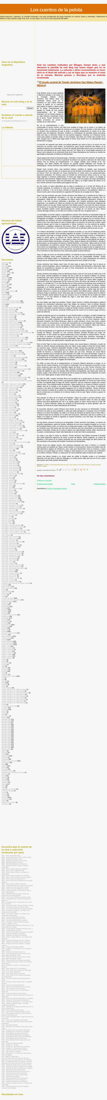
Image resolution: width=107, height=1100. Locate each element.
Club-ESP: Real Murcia (9, 463)
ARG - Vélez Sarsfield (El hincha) (13, 1010)
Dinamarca (5, 603)
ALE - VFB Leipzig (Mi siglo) (11, 855)
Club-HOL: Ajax (7, 487)
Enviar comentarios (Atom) (57, 488)
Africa (3, 264)
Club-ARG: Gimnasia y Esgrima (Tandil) (15, 344)
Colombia (5, 585)
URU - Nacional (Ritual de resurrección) (15, 1078)
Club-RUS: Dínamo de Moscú (11, 553)
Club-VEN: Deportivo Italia (10, 581)
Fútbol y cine (6, 646)
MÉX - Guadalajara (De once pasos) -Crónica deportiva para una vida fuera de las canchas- (17, 1062)
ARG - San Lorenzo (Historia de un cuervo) (16, 986)
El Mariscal (5, 616)
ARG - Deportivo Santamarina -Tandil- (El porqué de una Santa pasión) (15, 894)
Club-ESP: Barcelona (9, 449)
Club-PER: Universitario (9, 546)
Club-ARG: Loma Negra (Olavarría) (13, 357)
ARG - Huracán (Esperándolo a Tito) (14, 918)
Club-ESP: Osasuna (8, 458)
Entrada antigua (99, 484)
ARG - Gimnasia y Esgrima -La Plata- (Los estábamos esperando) (16, 914)
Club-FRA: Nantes (8, 482)
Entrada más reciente (45, 484)
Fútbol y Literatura (8, 653)
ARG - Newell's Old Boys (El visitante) (14, 935)
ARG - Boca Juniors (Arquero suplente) (15, 869)
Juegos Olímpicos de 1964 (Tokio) (13, 698)
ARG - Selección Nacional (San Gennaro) (15, 1000)
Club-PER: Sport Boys (9, 543)
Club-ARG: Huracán (8, 346)
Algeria (4, 268)
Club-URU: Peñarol (83, 464)
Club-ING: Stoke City (9, 510)
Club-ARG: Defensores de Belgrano (13, 331)
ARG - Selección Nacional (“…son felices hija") (17, 1001)
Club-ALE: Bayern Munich (10, 307)
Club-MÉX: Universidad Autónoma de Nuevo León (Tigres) (60, 464)
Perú (3, 764)
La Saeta (5, 707)
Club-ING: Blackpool (8, 492)
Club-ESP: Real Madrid (9, 462)
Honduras (5, 669)
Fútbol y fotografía (8, 649)
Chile (3, 304)
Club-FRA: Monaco (8, 480)
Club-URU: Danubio (8, 563)
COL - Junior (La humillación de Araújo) (15, 1020)
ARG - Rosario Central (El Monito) (13, 985)
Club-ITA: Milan (7, 520)
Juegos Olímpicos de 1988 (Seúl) (13, 701)
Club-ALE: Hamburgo (9, 309)
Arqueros (5, 279)
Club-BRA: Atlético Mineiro (10, 397)
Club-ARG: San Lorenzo (10, 375)
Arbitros (4, 274)
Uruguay (44, 466)
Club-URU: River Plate (9, 575)
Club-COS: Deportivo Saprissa (12, 435)
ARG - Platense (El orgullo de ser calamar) (16, 942)
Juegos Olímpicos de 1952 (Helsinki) (14, 696)
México (39, 466)
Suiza (3, 785)
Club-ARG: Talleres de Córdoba (12, 384)
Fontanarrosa (6, 638)
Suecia (4, 784)
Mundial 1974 (6, 734)
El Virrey (4, 623)
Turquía (4, 794)
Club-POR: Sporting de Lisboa (12, 551)
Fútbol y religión (7, 658)
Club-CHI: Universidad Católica (12, 425)
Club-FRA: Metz (7, 478)
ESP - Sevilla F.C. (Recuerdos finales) (14, 1048)
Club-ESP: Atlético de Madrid (11, 447)
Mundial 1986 (6, 739)
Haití (3, 666)
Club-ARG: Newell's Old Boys (11, 359)
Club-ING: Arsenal (8, 490)
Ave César (5, 284)
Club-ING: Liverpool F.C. (10, 498)
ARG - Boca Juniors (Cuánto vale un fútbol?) (16, 877)
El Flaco (4, 613)
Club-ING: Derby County (10, 495)
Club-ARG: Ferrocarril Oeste (11, 341)
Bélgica (4, 286)
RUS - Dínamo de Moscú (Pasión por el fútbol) (17, 1066)
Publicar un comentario (44, 480)
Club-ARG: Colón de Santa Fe (12, 329)
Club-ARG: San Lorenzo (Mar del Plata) (15, 377)
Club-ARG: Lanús (7, 356)
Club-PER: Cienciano (9, 540)
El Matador (5, 618)
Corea (4, 590)
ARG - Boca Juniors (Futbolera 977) (13, 879)
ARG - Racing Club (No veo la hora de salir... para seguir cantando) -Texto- (16, 954)
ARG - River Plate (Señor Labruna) (13, 973)
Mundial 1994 (6, 742)
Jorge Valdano (6, 688)
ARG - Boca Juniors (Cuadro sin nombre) (15, 875)
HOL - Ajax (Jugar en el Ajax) (11, 1051)
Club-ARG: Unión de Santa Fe (12, 385)
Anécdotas (5, 269)
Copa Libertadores (8, 588)
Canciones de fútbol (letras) (11, 301)
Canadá (4, 299)
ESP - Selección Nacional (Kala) (12, 1043)
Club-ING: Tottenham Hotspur (11, 512)
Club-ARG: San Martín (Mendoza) (13, 379)
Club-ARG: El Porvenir (9, 336)
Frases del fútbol (7, 643)
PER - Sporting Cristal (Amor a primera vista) (16, 1065)
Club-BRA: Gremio (8, 407)
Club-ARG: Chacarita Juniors (11, 326)
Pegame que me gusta (9, 761)
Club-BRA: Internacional (10, 409)
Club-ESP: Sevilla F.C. (9, 472)
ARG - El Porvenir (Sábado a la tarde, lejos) (16, 897)
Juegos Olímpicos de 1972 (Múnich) (14, 699)
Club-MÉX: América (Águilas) (11, 525)
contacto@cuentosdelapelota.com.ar (14, 121)
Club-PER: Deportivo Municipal (12, 541)
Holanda (4, 668)
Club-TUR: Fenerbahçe (9, 558)
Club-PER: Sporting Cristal (10, 545)
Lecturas (4, 709)
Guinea (4, 664)
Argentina (5, 278)
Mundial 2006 (6, 747)
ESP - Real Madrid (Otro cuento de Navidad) (16, 1036)
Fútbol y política (7, 656)
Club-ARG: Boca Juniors (10, 322)
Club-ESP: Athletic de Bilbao (11, 445)
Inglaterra (5, 674)
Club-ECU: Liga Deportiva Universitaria (14, 442)
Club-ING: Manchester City (10, 500)
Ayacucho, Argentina (15, 95)
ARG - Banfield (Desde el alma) (12, 862)
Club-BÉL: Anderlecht (9, 389)
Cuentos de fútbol (95, 464)
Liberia (4, 712)
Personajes (5, 762)
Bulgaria (4, 294)
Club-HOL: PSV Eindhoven (11, 488)
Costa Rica (5, 593)
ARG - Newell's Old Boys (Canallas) (13, 933)
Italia (3, 683)
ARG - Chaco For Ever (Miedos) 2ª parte (15, 889)
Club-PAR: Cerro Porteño (10, 536)
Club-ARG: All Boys (8, 311)
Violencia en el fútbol (8, 802)
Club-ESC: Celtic (7, 444)
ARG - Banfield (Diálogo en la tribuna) (14, 864)
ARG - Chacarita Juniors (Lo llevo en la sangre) (17, 885)
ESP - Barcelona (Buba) (10, 1025)
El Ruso (4, 619)
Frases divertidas (7, 644)
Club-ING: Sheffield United (10, 507)
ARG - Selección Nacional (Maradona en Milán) (17, 998)
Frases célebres (7, 641)
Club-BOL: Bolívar (8, 394)
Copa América (6, 586)
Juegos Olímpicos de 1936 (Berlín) (13, 694)
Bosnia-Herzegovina (8, 291)
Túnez (4, 792)
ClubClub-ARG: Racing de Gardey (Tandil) (16, 583)
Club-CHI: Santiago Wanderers (12, 422)
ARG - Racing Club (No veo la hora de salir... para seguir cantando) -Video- (16, 957)
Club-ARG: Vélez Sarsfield (10, 387)
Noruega (4, 752)
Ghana (4, 659)
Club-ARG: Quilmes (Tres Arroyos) (13, 365)
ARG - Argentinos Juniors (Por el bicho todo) (16, 857)
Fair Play (4, 634)
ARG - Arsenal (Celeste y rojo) (12, 859)
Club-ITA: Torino (7, 523)
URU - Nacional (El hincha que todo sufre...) (16, 1071)
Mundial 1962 (6, 729)
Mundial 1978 (6, 736)
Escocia (4, 628)
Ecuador (4, 605)
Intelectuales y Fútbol (9, 676)
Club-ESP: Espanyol (8, 455)
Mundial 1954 (6, 726)
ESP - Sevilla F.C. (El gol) (10, 1045)
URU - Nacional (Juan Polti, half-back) (14, 1073)
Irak (3, 678)
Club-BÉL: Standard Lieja (10, 390)
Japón (4, 686)
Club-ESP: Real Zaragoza (10, 470)
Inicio (73, 484)
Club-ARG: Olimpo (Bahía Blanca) (13, 361)
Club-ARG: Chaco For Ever (11, 327)
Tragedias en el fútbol (9, 789)
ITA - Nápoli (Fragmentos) (10, 1056)
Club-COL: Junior (7, 432)
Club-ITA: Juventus (8, 518)
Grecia (4, 661)
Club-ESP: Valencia (8, 475)
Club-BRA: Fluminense (9, 405)
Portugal (4, 769)
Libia (3, 714)
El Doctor (5, 611)
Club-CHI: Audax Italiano (10, 414)
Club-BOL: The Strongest (10, 395)
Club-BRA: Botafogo (8, 399)
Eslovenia (5, 629)
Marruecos (5, 716)
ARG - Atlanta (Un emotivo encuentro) (14, 860)
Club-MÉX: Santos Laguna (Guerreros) (14, 530)
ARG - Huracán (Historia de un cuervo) (14, 920)
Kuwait (4, 704)
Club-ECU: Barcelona (9, 437)
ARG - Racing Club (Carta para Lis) (13, 952)
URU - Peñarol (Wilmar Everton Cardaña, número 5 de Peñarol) (15, 1087)
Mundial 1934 (6, 721)
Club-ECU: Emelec (8, 440)
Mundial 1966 (6, 731)
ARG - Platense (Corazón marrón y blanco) (16, 940)
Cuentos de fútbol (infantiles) (11, 600)
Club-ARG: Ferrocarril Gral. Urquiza (13, 339)
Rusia (3, 776)
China (4, 306)
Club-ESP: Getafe (7, 457)
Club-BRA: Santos (8, 412)
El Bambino (5, 606)
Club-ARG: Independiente (10, 351)
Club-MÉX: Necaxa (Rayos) (11, 528)
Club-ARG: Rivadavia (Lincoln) (12, 370)
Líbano (4, 711)
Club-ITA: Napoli (7, 522)
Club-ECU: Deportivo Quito (11, 439)
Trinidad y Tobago (7, 790)
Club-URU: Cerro (7, 561)
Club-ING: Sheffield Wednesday (12, 508)
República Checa (7, 771)
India (3, 673)
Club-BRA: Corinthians (9, 400)
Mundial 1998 (6, 744)
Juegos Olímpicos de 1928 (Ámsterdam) (15, 693)
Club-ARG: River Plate (9, 372)
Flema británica (7, 636)
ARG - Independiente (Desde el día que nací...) (17, 928)
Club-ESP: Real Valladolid (10, 468)
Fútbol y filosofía (7, 648)
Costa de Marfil (7, 591)
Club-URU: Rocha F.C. (9, 576)
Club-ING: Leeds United (9, 497)
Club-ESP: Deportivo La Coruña (12, 453)
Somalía (4, 781)
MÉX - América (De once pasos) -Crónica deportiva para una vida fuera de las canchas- (17, 1059)
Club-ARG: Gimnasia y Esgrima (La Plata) (15, 342)
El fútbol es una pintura (9, 615)
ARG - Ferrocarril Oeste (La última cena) (15, 907)
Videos (4, 800)
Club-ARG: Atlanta (8, 317)
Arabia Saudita (6, 273)
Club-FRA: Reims (7, 485)
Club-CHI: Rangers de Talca (11, 420)
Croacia (4, 595)
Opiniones (5, 756)
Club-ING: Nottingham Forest (11, 505)
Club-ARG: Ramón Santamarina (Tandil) (15, 369)
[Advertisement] (66, 44)
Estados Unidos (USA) (9, 633)
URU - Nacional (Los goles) (11, 1076)
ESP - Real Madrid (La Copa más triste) (15, 1033)
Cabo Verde (6, 296)
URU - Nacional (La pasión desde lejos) (15, 1074)
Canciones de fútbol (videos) (11, 302)
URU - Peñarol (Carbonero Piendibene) (15, 1081)
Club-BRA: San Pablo (9, 410)
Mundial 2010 (6, 749)
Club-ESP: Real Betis (9, 460)
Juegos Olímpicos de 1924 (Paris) (13, 691)
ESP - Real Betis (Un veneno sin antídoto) (15, 1031)
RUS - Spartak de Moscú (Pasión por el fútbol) (17, 1068)
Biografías (5, 287)
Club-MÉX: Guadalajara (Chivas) (12, 527)
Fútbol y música (7, 654)
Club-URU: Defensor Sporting (11, 565)
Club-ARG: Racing (8, 367)
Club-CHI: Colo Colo (8, 415)
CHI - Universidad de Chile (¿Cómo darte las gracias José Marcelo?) (16, 1014)
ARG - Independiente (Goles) (11, 930)
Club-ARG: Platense (8, 362)
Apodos (4, 271)
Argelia (4, 276)
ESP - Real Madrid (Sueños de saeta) (14, 1038)
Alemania (5, 266)
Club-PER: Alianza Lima (10, 538)
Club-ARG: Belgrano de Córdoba (12, 321)
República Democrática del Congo (13, 772)
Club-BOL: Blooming (8, 392)
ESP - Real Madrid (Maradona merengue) (15, 1035)
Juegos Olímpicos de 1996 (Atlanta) (13, 702)
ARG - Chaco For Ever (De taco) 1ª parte (15, 887)
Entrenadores (6, 624)
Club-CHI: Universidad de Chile (12, 427)
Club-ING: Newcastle (9, 503)
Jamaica (4, 684)
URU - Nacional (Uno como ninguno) (14, 1079)
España (4, 631)
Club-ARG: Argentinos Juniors (11, 314)
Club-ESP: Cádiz (7, 450)
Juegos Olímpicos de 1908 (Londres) (14, 689)
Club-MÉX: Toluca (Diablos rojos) (13, 532)
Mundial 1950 (6, 724)
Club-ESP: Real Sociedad (10, 467)
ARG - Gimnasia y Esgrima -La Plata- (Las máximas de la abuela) (16, 911)
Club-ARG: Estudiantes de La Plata (13, 337)
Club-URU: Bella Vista (9, 560)
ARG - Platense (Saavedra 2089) (13, 947)
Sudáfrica (5, 782)
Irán (3, 679)
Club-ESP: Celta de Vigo (10, 452)
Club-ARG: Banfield (8, 319)
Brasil (3, 292)
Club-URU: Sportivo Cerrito (11, 578)
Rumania (5, 774)
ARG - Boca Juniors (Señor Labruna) (14, 884)
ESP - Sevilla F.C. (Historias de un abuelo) (16, 1046)
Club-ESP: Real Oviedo (9, 465)
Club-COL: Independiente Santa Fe (13, 430)
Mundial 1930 (6, 719)
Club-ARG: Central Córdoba (11, 324)
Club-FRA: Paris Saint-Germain (12, 483)
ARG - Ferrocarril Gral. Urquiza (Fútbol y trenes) (17, 905)
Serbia (4, 779)
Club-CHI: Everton (8, 417)
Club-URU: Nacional (8, 570)
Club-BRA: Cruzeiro (8, 402)
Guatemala (5, 663)
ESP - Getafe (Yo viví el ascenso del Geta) (16, 1030)
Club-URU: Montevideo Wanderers (13, 568)
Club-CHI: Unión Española (10, 424)
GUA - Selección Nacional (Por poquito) (15, 1050)
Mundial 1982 (6, 737)
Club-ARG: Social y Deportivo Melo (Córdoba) (17, 380)
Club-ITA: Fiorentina (8, 515)
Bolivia (4, 289)
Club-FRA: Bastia (7, 477)
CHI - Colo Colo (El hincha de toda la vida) (16, 1011)
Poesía (4, 766)
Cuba (3, 596)
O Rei (3, 754)
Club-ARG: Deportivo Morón (11, 334)
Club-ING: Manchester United (11, 502)
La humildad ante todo (9, 706)
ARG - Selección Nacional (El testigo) (14, 993)
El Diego (4, 610)
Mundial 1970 (6, 732)
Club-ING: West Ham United (11, 513)
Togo (3, 787)
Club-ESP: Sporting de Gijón (11, 473)
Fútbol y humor (7, 651)
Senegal (4, 777)
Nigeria (4, 751)
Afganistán (5, 263)
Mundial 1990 (6, 741)
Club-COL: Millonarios (9, 434)
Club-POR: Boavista (8, 550)
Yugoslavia (5, 804)
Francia (4, 639)
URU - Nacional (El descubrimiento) (13, 1070)
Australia (4, 281)
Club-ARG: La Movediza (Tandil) (12, 354)
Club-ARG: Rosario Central (11, 374)
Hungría (4, 671)
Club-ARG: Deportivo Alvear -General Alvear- (16, 332)
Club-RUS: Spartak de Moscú (11, 555)
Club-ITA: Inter (6, 517)
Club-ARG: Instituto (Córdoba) (12, 352)
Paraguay (5, 759)
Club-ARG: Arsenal (8, 316)
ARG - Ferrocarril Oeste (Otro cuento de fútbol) (17, 908)
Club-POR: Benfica (8, 548)
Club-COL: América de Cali (11, 429)
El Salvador (5, 621)
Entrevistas (5, 626)
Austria (4, 282)
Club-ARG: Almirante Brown (11, 312)
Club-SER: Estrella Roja (10, 556)
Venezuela (5, 799)
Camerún (5, 297)
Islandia (4, 681)
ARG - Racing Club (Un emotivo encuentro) (16, 960)
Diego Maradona (7, 601)
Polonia (4, 767)
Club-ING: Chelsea (8, 493)
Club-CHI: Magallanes (9, 419)
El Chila (4, 608)
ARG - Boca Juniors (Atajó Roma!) (13, 870)
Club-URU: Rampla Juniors (11, 573)
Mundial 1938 (6, 722)
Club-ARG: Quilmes (8, 364)
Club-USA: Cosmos (8, 580)
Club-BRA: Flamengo (9, 404)
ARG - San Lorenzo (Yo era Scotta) (13, 988)
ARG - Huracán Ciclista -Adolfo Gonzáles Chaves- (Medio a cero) (15, 922)
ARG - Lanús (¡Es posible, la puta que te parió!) (17, 932)
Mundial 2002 (6, 746)
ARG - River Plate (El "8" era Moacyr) (14, 968)
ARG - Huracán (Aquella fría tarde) (13, 917)
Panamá (4, 757)
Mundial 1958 (6, 727)
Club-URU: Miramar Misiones (11, 566)
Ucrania (4, 795)
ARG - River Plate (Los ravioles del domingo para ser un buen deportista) (16, 971)
